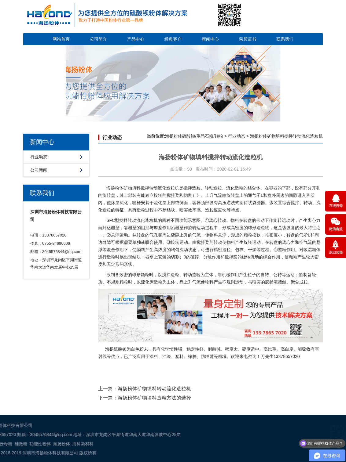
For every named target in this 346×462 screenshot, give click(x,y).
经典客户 (173, 39)
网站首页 (61, 39)
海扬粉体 (114, 188)
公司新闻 (38, 170)
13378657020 (287, 356)
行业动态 (38, 156)
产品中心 (135, 39)
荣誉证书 (247, 39)
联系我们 (284, 39)
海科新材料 (17, 443)
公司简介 (98, 39)
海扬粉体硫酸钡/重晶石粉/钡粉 (194, 136)
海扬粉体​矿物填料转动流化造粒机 (154, 388)
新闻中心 (210, 39)
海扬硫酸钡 (116, 349)
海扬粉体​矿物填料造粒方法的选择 (154, 397)
